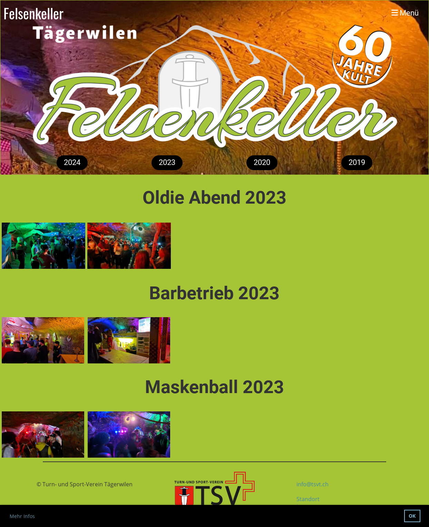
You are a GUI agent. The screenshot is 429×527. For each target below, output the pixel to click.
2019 (357, 162)
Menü (405, 13)
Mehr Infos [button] (22, 516)
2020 (262, 162)
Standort (308, 499)
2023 (167, 162)
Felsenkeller (33, 13)
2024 (72, 162)
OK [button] (412, 516)
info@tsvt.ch (312, 484)
